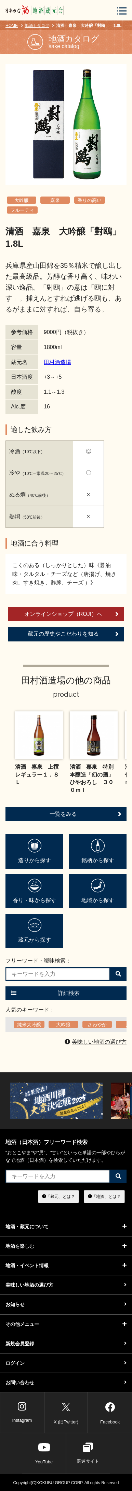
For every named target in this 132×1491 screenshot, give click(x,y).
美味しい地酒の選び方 (96, 1042)
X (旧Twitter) (66, 1412)
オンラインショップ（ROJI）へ (71, 614)
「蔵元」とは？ (58, 1196)
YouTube (44, 1453)
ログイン (66, 1363)
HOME (11, 25)
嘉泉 (55, 200)
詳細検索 (45, 993)
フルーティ (22, 210)
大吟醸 (21, 200)
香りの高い (90, 200)
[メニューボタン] (122, 10)
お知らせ (66, 1304)
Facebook (110, 1412)
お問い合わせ (66, 1382)
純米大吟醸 (29, 1024)
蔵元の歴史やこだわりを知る (73, 634)
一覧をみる (85, 814)
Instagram (22, 1412)
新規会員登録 (66, 1343)
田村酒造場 (57, 362)
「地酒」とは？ (104, 1196)
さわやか (97, 1024)
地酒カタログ (37, 25)
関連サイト (88, 1453)
